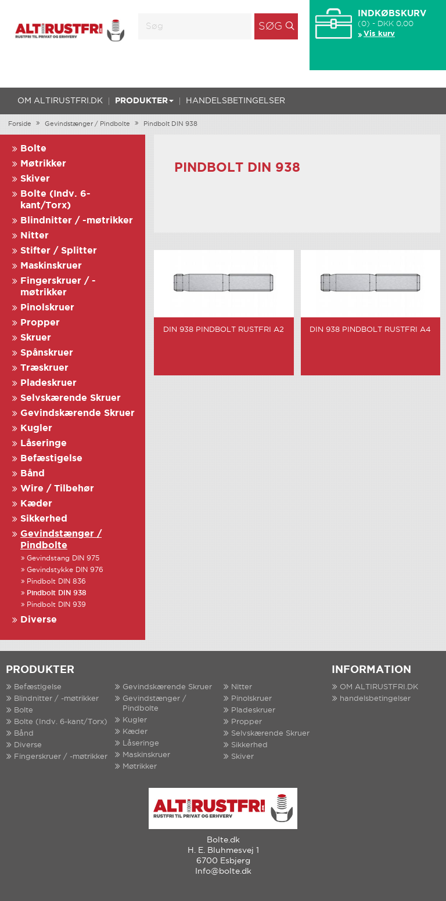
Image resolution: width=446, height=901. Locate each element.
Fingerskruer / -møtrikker (60, 757)
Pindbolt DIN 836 (56, 581)
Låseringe (43, 443)
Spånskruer (46, 353)
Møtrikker (43, 164)
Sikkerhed (43, 519)
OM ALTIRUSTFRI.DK (60, 100)
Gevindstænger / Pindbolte (87, 124)
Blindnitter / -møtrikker (76, 220)
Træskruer (44, 368)
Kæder (36, 504)
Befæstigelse (51, 458)
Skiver (35, 179)
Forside (19, 124)
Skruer (35, 338)
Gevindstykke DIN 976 (65, 570)
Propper (40, 323)
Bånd (32, 473)
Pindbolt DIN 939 (56, 605)
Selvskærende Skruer (70, 398)
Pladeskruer (48, 383)
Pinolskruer (47, 307)
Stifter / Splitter (58, 251)
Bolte (33, 148)
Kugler (36, 428)
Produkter (144, 100)
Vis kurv (379, 34)
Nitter (34, 235)
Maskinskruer (51, 266)
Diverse (38, 620)
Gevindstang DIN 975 (63, 558)
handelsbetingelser (235, 100)
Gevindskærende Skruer (77, 413)
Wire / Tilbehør (57, 488)
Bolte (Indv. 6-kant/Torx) (60, 722)
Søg (270, 26)
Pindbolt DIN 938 (170, 124)
